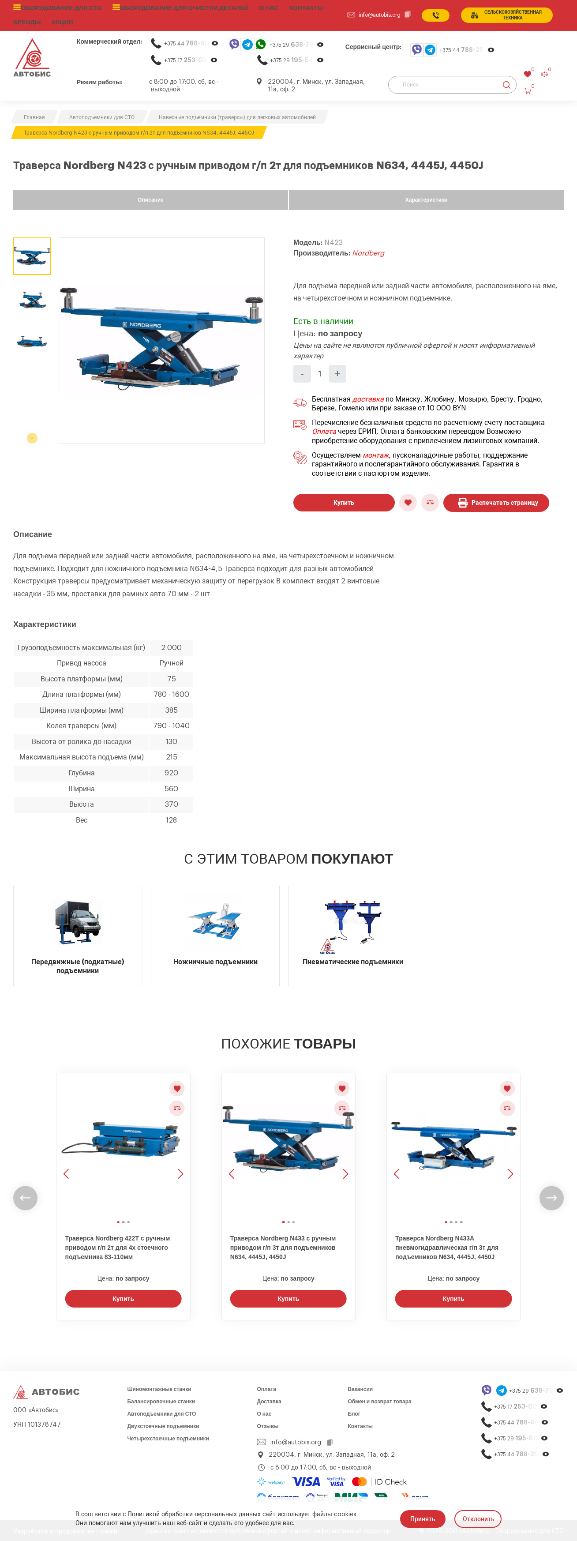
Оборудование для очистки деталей (172, 7)
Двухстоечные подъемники (163, 1424)
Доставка (269, 1399)
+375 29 (297, 42)
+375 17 (191, 58)
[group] (162, 338)
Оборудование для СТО (58, 7)
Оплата (324, 429)
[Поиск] (452, 82)
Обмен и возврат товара (379, 1399)
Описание (151, 197)
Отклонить (479, 1518)
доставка (368, 397)
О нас (252, 7)
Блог (354, 1411)
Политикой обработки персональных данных (194, 1514)
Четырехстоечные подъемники (168, 1436)
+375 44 (191, 41)
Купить (343, 501)
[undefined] (25, 1196)
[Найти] (507, 82)
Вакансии (360, 1387)
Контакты (360, 1424)
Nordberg (368, 251)
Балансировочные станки (161, 1399)
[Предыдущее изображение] (67, 1142)
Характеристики (426, 197)
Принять (422, 1518)
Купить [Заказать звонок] (123, 1296)
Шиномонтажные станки (159, 1387)
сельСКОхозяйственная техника (504, 14)
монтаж (376, 453)
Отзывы (267, 1424)
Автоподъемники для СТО (161, 1411)
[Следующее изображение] (179, 1142)
